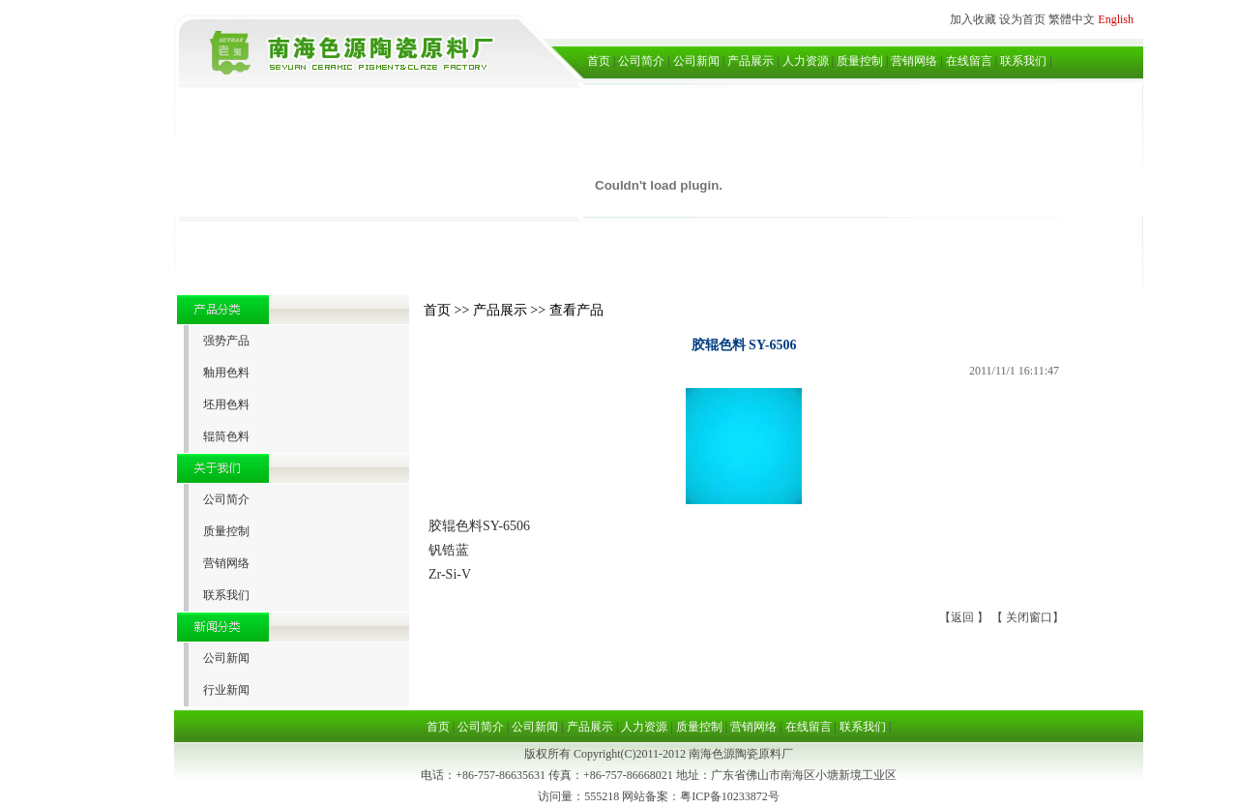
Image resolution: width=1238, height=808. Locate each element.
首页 (598, 61)
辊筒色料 (226, 436)
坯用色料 (226, 404)
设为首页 (1022, 19)
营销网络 (914, 61)
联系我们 (1023, 61)
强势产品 (226, 340)
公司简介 (641, 61)
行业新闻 (226, 690)
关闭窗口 (1029, 617)
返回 (964, 617)
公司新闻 (696, 61)
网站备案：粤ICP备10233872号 (701, 796)
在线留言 (969, 61)
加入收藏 (973, 19)
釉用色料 (226, 372)
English (1116, 19)
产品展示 (750, 61)
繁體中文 (1071, 19)
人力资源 (805, 61)
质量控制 (860, 61)
